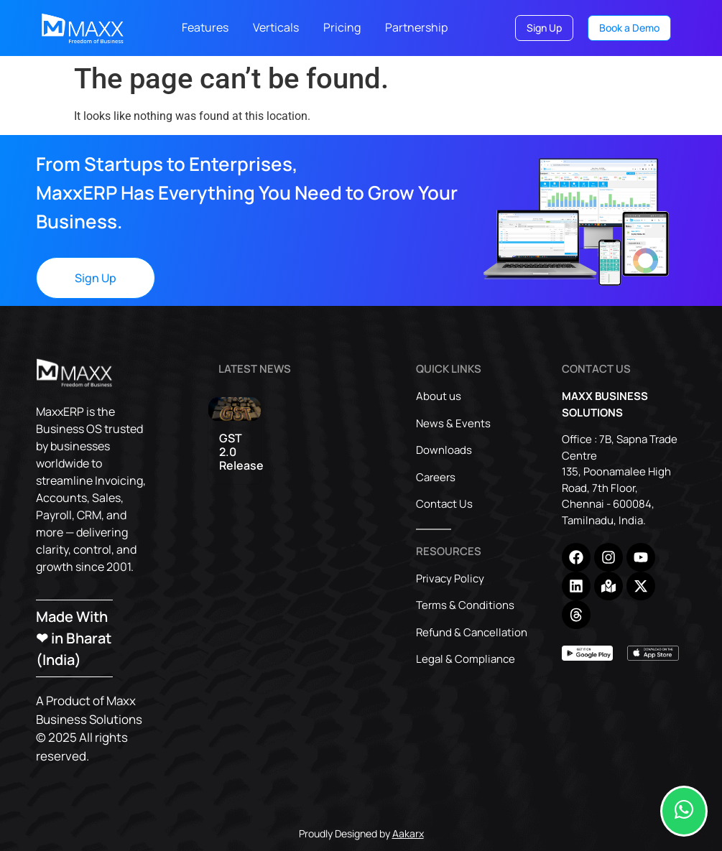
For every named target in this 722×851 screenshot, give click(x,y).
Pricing (342, 27)
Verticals (276, 27)
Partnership (416, 27)
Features (205, 27)
